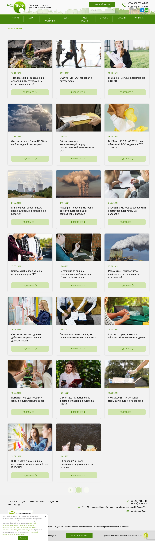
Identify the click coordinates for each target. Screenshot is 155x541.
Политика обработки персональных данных (111, 527)
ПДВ (23, 501)
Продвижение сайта (111, 535)
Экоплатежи (37, 501)
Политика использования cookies (78, 527)
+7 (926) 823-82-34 (138, 6)
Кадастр (53, 501)
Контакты (14, 504)
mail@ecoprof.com (139, 511)
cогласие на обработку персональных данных (18, 530)
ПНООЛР (12, 501)
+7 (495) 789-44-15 (138, 3)
